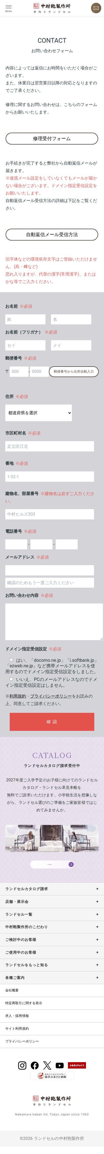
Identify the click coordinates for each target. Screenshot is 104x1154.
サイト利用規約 (17, 1036)
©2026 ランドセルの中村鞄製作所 (52, 1145)
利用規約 (17, 696)
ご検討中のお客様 (20, 947)
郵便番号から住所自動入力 (74, 371)
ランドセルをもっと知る (26, 972)
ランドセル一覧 (18, 922)
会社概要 (12, 998)
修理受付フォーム (52, 138)
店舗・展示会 (17, 909)
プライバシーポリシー (51, 696)
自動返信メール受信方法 (52, 234)
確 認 (52, 721)
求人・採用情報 (17, 1023)
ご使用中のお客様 (20, 960)
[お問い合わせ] (96, 8)
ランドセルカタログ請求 (26, 896)
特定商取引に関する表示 (23, 1010)
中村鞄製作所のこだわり (26, 934)
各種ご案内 (15, 985)
